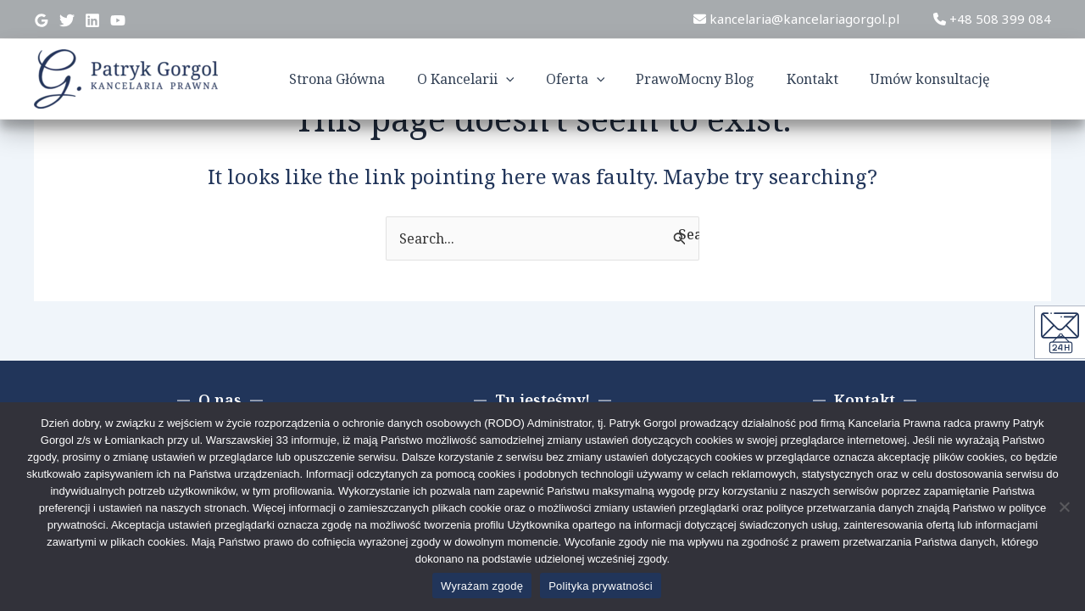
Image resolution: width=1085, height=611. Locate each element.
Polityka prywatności (600, 586)
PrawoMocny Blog (711, 79)
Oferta (595, 79)
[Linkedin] (92, 20)
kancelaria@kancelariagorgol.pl (796, 18)
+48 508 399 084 (992, 18)
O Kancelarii (490, 79)
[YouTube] (117, 20)
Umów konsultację (936, 79)
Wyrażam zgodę (482, 586)
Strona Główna (367, 79)
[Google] (41, 20)
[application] (530, 79)
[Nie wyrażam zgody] (1063, 506)
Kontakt (823, 79)
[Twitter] (67, 20)
